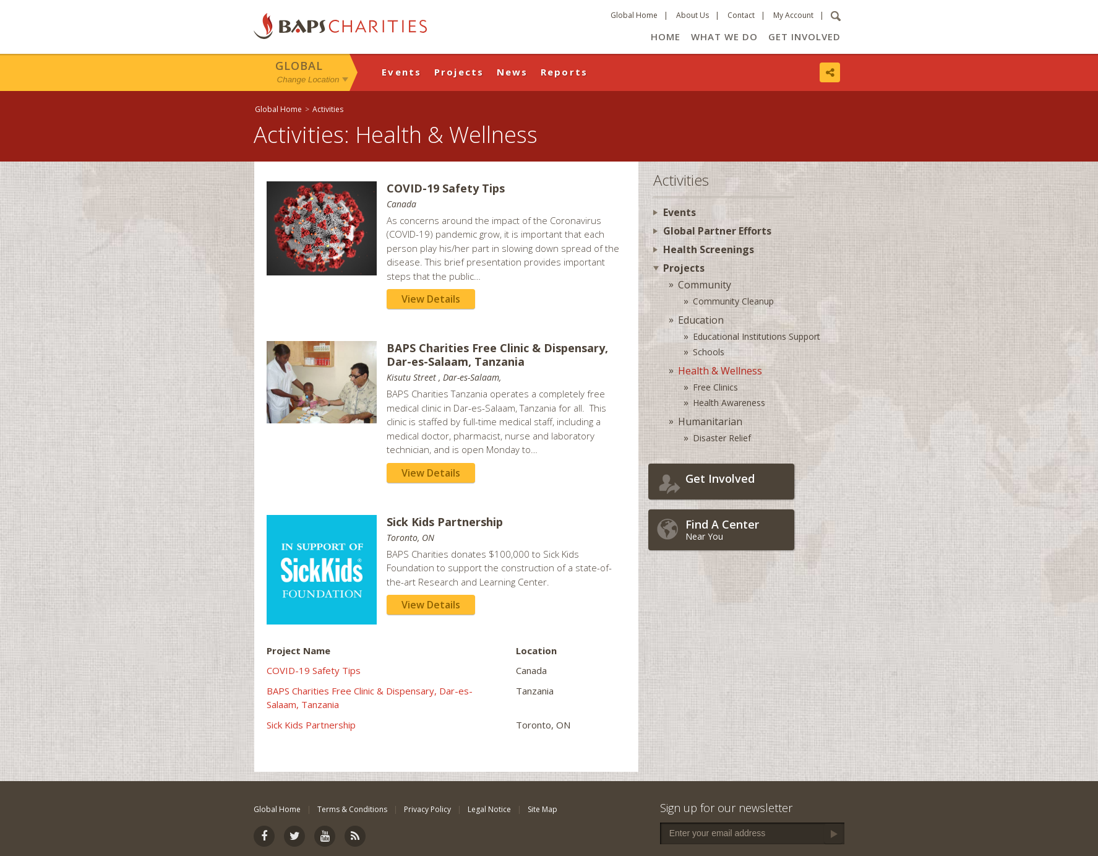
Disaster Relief (722, 438)
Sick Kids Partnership (311, 725)
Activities (327, 109)
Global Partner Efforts (717, 231)
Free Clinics (715, 387)
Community (704, 285)
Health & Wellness (720, 371)
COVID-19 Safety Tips (314, 670)
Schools (708, 352)
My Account (793, 15)
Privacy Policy (427, 809)
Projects (459, 72)
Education (701, 320)
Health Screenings (708, 249)
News (512, 72)
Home (665, 36)
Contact (741, 15)
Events (402, 72)
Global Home (634, 15)
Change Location (308, 79)
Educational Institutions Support (756, 336)
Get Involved (804, 36)
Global (299, 65)
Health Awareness (729, 403)
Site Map (542, 809)
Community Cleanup (733, 301)
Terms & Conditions (352, 809)
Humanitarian (710, 421)
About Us (692, 15)
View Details (430, 299)
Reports (564, 72)
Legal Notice (489, 809)
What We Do (724, 36)
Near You (736, 529)
